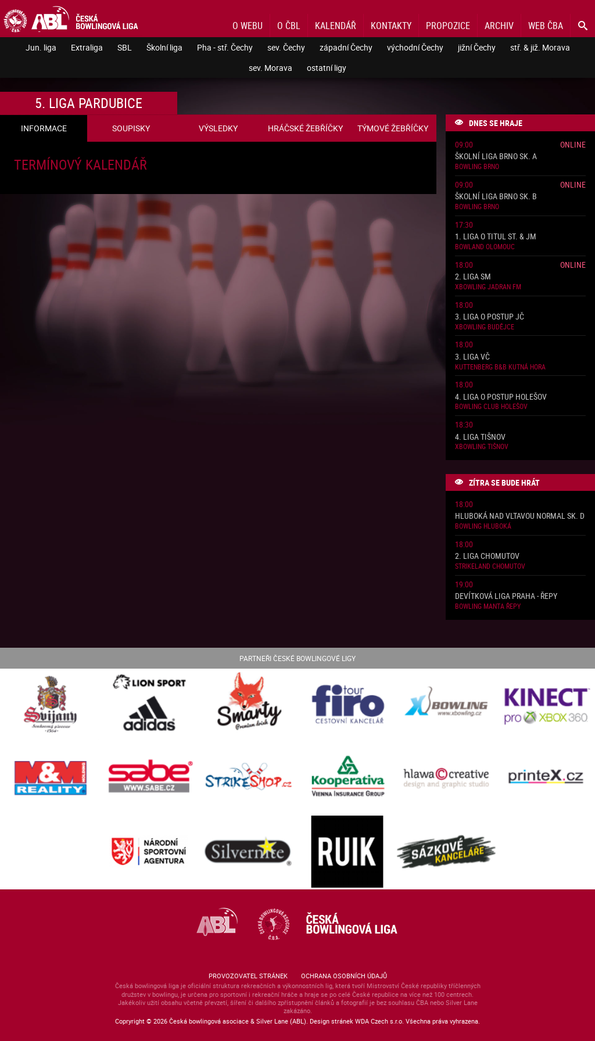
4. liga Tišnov (480, 437)
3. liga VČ (472, 357)
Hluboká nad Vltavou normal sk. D (520, 516)
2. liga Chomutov (487, 556)
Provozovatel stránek (248, 975)
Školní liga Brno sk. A (496, 156)
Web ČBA (545, 25)
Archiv (499, 25)
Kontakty (391, 25)
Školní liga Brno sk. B (496, 197)
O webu (247, 25)
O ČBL (288, 25)
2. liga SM (473, 277)
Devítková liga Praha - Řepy (506, 596)
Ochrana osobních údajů (344, 975)
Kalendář (335, 25)
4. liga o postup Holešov (501, 397)
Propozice (448, 25)
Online (573, 144)
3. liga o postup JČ (489, 317)
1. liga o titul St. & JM (495, 237)
